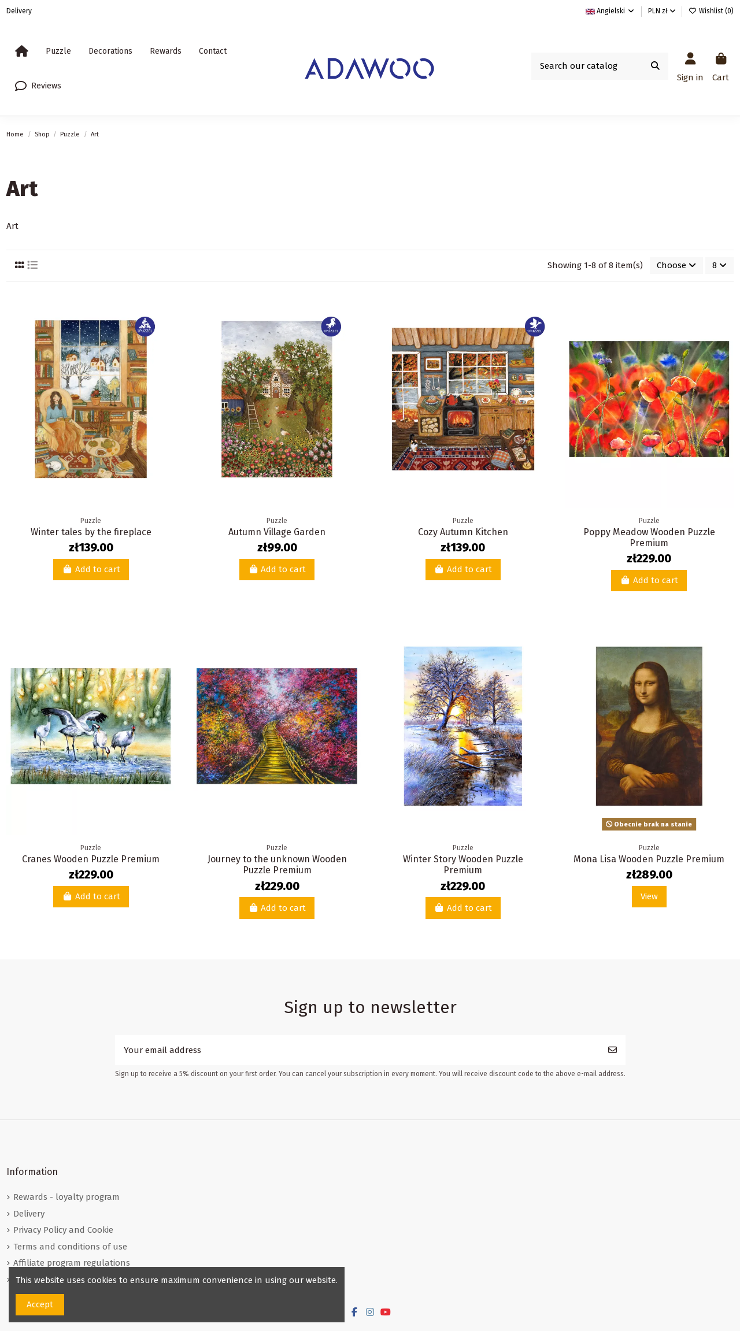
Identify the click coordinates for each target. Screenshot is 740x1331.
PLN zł (662, 11)
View (649, 896)
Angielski (610, 11)
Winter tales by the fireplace (91, 532)
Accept (40, 1304)
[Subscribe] (613, 1050)
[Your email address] (357, 1050)
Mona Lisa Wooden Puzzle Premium (649, 859)
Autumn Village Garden (276, 532)
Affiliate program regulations (71, 1263)
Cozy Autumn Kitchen (463, 532)
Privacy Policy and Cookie (63, 1230)
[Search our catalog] (655, 66)
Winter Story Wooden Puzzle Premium (463, 865)
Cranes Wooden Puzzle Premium (91, 859)
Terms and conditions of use (70, 1246)
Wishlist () (711, 11)
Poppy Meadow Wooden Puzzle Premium (649, 537)
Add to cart (91, 569)
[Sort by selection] (676, 265)
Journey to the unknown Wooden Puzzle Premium (277, 865)
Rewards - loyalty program (66, 1197)
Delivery (19, 11)
